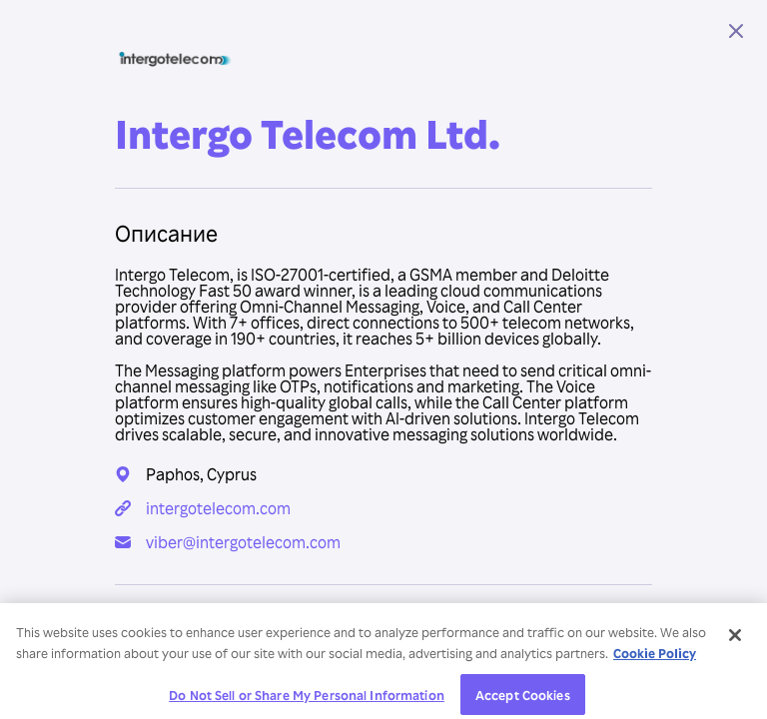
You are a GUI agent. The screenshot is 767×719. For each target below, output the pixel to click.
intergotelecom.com (218, 508)
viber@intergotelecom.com (243, 542)
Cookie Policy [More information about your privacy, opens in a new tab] (654, 657)
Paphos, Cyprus (201, 474)
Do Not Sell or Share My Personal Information (306, 698)
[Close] (735, 640)
